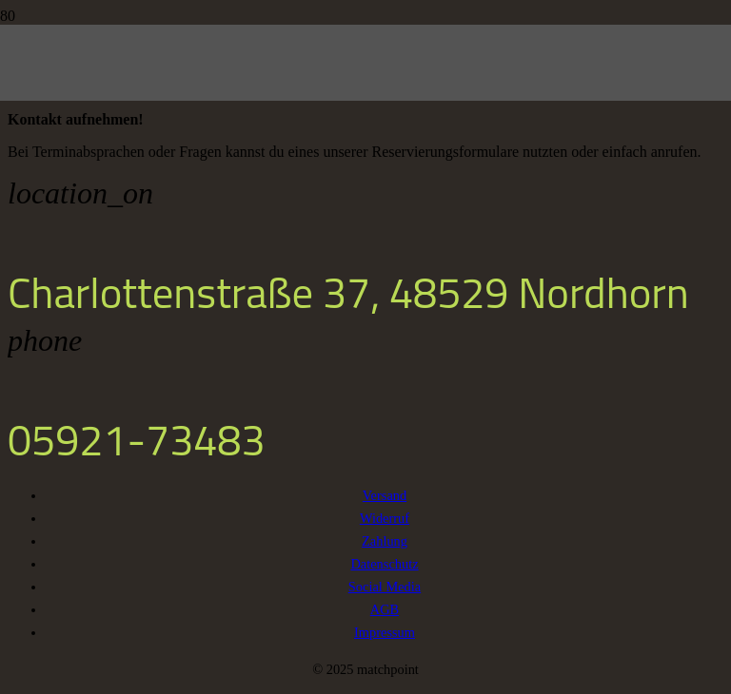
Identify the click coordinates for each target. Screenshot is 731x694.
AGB (384, 609)
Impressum (384, 632)
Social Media (384, 586)
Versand (384, 495)
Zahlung (384, 541)
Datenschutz (384, 563)
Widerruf (384, 518)
